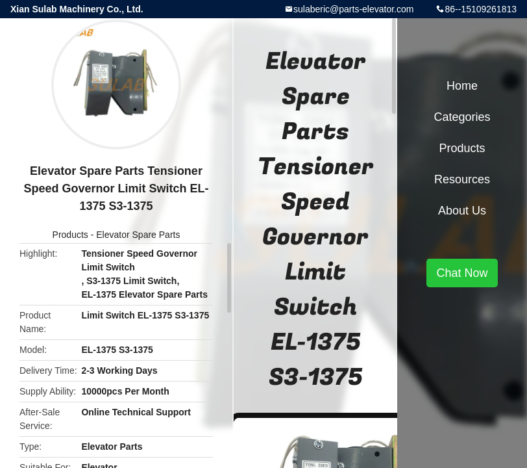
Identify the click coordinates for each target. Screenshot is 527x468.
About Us (462, 210)
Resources (462, 179)
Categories (462, 117)
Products (70, 234)
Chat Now (461, 273)
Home (462, 85)
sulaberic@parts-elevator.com (353, 9)
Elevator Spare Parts (138, 234)
